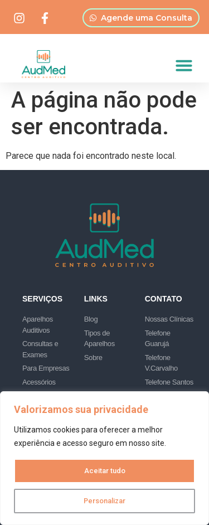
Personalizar (105, 501)
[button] (184, 65)
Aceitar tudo (104, 470)
